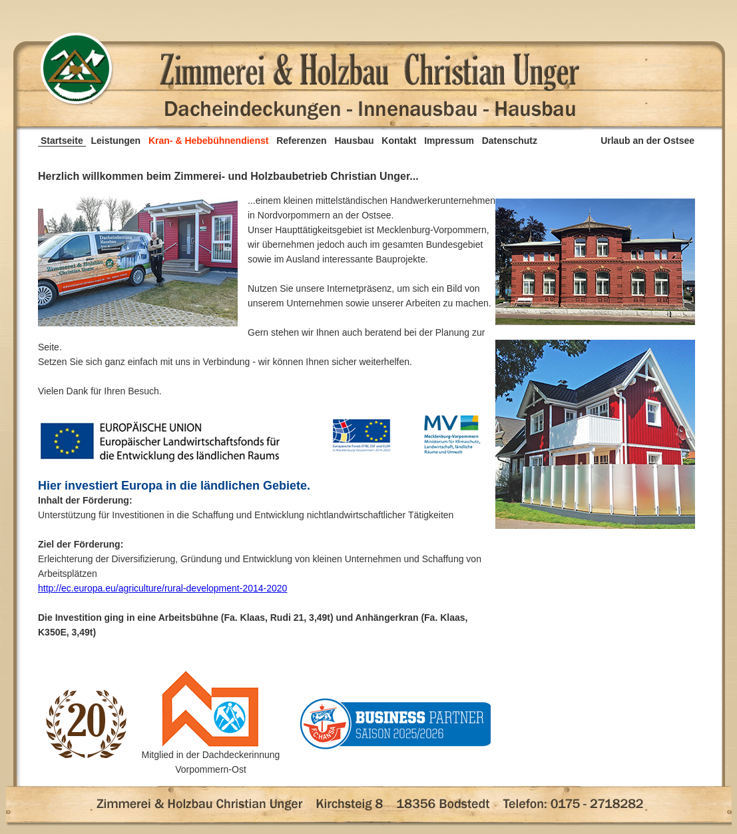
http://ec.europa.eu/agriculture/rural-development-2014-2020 (162, 588)
